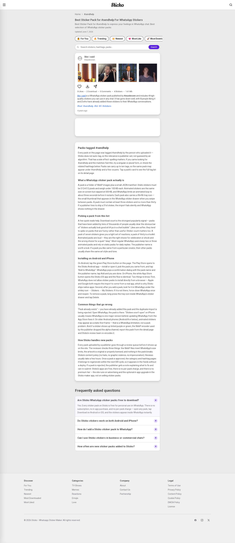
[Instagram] (202, 520)
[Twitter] (208, 520)
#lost (79, 106)
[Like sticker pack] (79, 86)
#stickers (106, 106)
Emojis (75, 498)
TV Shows (77, 485)
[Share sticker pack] (95, 86)
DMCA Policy (174, 502)
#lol (96, 106)
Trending (28, 490)
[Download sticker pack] (87, 86)
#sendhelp (88, 106)
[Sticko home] (117, 5)
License (171, 506)
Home (78, 14)
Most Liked (29, 502)
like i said (81, 96)
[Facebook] (195, 520)
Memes (75, 490)
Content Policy (174, 494)
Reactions (76, 494)
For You (27, 485)
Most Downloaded (32, 498)
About (123, 485)
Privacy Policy (174, 490)
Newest (27, 494)
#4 (100, 106)
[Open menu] (4, 5)
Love (74, 502)
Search (154, 47)
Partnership (125, 494)
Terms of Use (174, 485)
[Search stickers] (231, 5)
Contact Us (125, 490)
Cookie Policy (174, 498)
